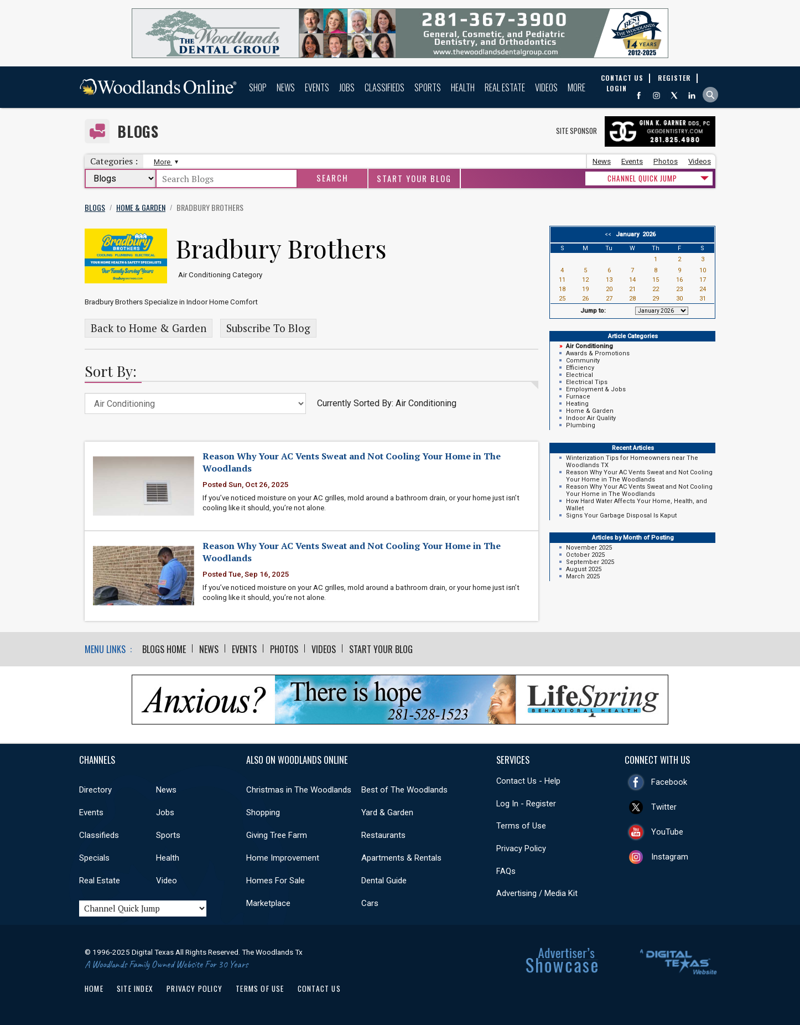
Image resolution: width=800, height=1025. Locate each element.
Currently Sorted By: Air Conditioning (386, 403)
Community (583, 360)
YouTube (667, 832)
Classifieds (384, 87)
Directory (95, 790)
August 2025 (583, 569)
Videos (546, 87)
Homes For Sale (275, 881)
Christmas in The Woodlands (298, 790)
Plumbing (580, 425)
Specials (94, 858)
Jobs (347, 87)
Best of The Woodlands (404, 790)
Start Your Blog (414, 178)
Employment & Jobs (596, 389)
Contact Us (319, 988)
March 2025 (583, 576)
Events (317, 87)
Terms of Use (521, 826)
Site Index (135, 988)
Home (94, 988)
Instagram (669, 857)
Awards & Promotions (598, 353)
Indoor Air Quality (591, 418)
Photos (665, 161)
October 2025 (585, 554)
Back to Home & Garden (148, 328)
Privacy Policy (521, 848)
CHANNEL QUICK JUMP (642, 178)
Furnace (578, 396)
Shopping (263, 812)
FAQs (506, 871)
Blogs (138, 131)
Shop (258, 87)
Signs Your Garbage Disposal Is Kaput (621, 515)
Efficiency (580, 367)
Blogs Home (164, 649)
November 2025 (589, 547)
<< (610, 234)
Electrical (579, 375)
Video (166, 881)
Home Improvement (282, 858)
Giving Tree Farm (276, 835)
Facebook (669, 782)
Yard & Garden (387, 812)
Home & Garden (590, 411)
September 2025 (590, 562)
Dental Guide (384, 881)
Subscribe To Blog (268, 328)
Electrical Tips (586, 382)
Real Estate (505, 87)
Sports (427, 87)
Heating (577, 403)
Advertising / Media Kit (537, 893)
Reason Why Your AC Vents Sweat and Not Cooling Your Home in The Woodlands (639, 476)
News (286, 87)
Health (463, 87)
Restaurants (383, 835)
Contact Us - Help (528, 781)
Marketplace (268, 903)
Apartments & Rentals (401, 858)
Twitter (664, 807)
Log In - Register (526, 804)
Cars (369, 903)
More (576, 87)
